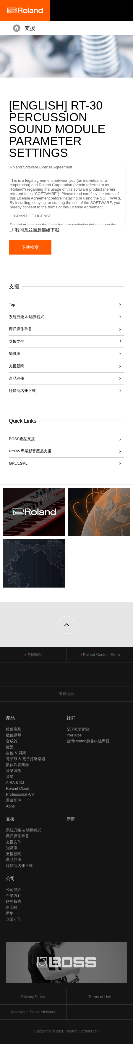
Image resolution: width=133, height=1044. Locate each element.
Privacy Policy (33, 997)
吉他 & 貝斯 (16, 753)
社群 (70, 717)
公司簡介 (13, 889)
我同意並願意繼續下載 (37, 229)
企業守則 (13, 919)
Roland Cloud (17, 788)
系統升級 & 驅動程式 (26, 317)
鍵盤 (10, 747)
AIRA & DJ (15, 782)
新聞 (70, 818)
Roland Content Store (101, 654)
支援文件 (13, 842)
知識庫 (14, 353)
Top (12, 304)
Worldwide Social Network (33, 1012)
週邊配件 (13, 800)
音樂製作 (13, 770)
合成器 (11, 741)
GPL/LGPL (18, 463)
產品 (10, 717)
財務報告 (13, 901)
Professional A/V (20, 794)
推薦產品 (13, 729)
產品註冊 (16, 378)
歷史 (10, 913)
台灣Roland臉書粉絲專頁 (87, 741)
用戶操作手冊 (20, 329)
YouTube (74, 735)
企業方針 (13, 895)
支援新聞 (16, 366)
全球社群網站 (78, 729)
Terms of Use (99, 997)
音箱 (10, 776)
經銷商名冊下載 (22, 390)
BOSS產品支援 (22, 439)
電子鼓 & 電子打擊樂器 (25, 759)
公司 (10, 878)
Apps (10, 806)
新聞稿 (11, 907)
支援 (30, 28)
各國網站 (35, 654)
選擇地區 (66, 693)
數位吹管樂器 (17, 765)
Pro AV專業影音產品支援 (30, 451)
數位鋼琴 (13, 735)
